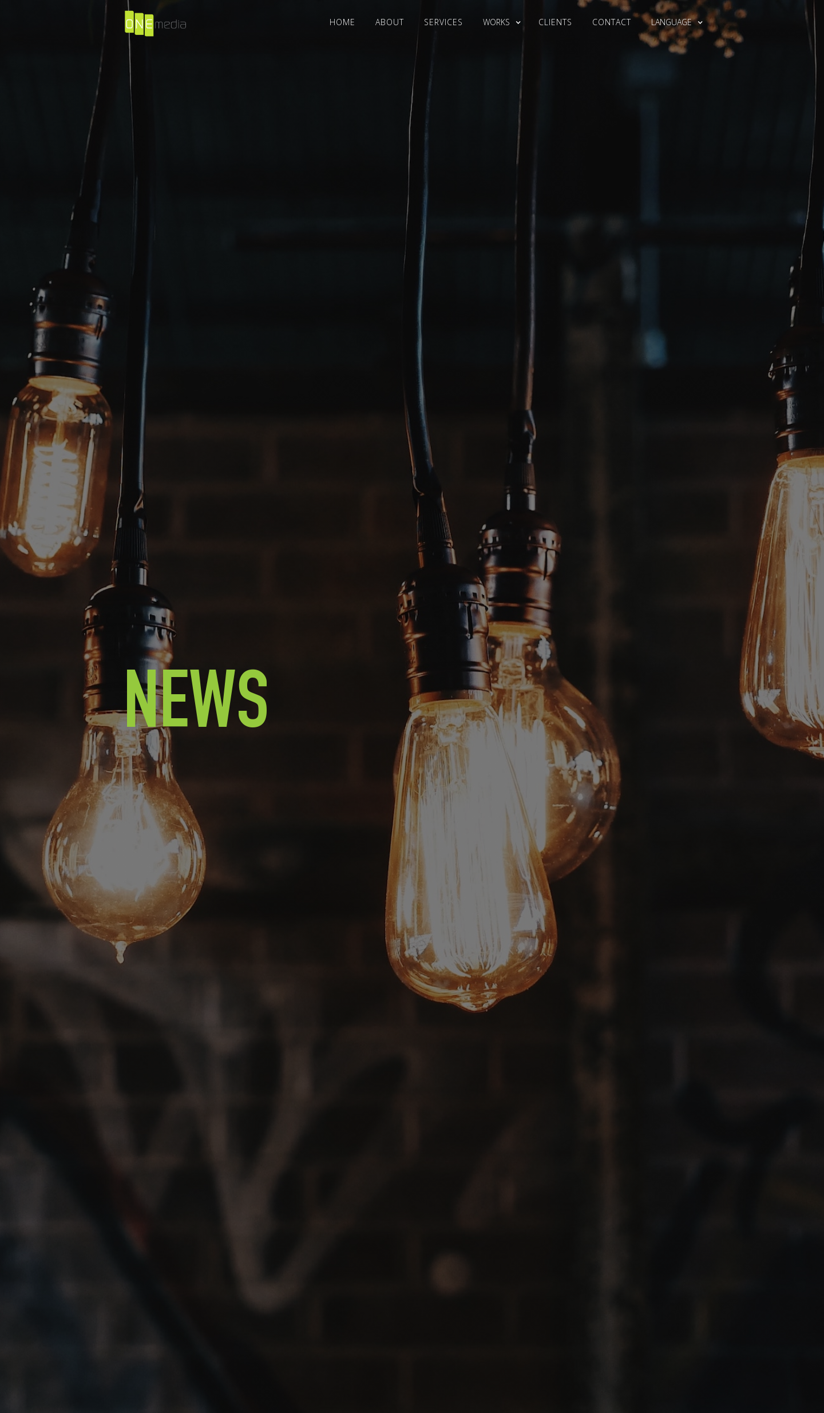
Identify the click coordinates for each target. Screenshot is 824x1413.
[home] (155, 21)
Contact (611, 22)
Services (443, 22)
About (389, 22)
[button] (496, 22)
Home (342, 22)
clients (555, 22)
